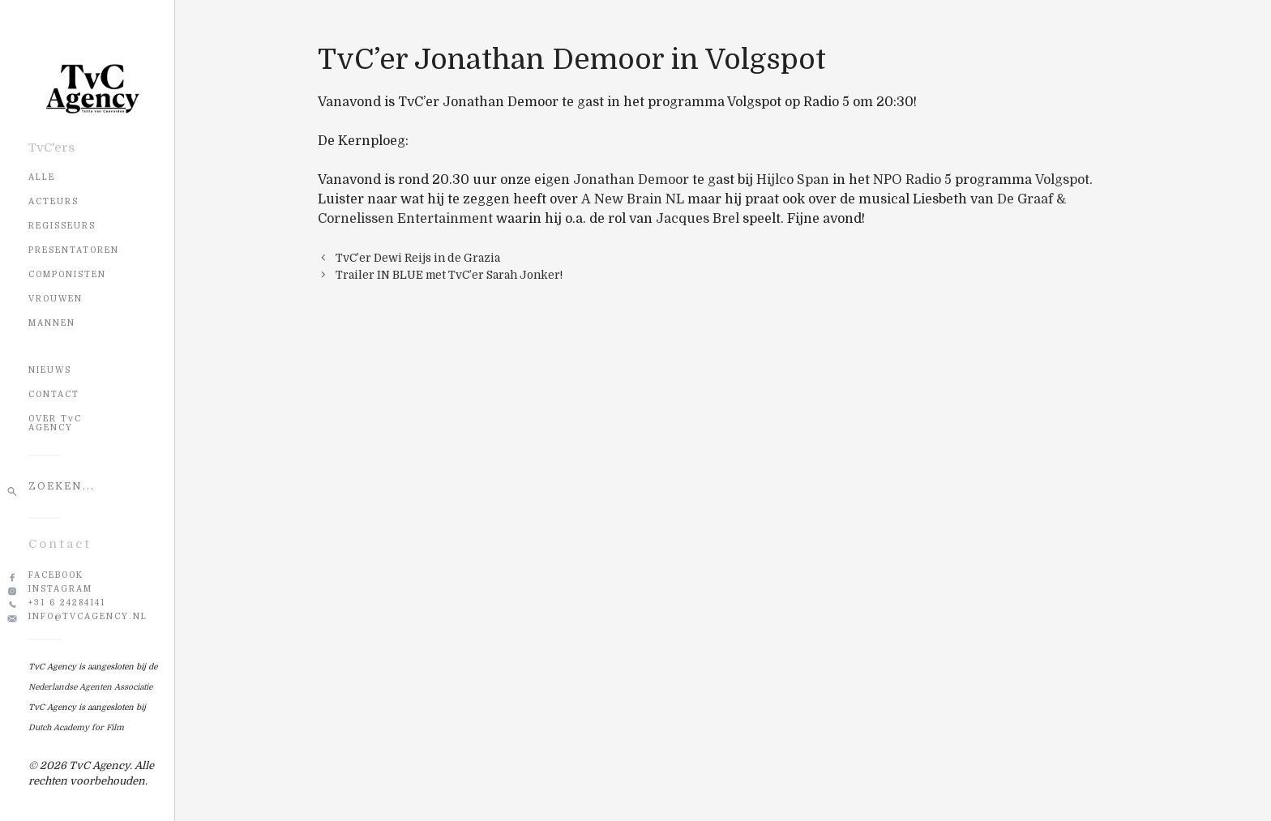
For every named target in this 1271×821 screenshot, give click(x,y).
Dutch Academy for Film (76, 727)
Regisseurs (62, 225)
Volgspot (1062, 180)
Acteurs (53, 201)
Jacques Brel (697, 219)
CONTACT (53, 394)
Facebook (55, 575)
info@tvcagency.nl (88, 616)
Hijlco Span (792, 180)
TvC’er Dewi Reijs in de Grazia (418, 258)
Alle (41, 177)
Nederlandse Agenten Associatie (90, 686)
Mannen (51, 323)
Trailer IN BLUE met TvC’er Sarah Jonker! (449, 275)
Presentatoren (73, 250)
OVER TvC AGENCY (55, 423)
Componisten (67, 274)
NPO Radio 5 (912, 180)
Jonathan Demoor (631, 180)
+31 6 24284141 (66, 602)
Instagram (60, 588)
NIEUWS (49, 370)
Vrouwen (55, 298)
